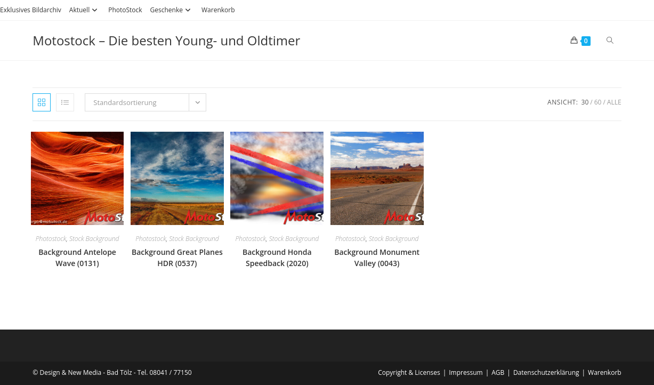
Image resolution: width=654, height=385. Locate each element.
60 (598, 102)
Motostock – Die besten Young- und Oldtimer (166, 40)
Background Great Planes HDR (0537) (177, 257)
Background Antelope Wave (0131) (77, 257)
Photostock (51, 238)
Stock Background (94, 238)
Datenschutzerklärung (546, 372)
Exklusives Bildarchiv (30, 9)
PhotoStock (125, 9)
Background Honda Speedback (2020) (277, 257)
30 (585, 102)
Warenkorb (218, 9)
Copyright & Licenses (409, 372)
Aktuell (84, 9)
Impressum (465, 372)
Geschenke (171, 9)
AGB (497, 372)
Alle (614, 102)
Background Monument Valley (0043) (376, 257)
